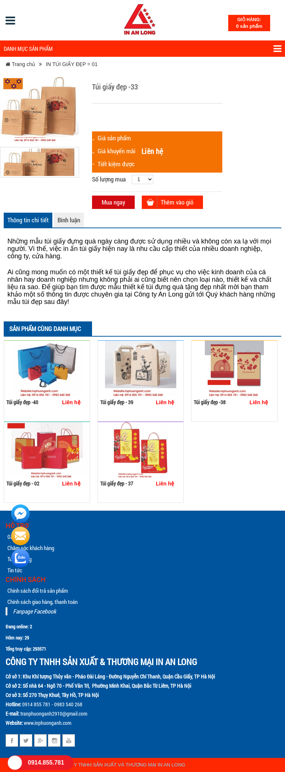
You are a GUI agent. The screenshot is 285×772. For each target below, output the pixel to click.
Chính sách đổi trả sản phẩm (37, 590)
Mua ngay (113, 202)
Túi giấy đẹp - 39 (116, 402)
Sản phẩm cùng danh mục (45, 328)
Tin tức (14, 570)
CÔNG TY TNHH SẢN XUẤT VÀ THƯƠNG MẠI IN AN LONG (120, 765)
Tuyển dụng (19, 559)
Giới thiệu (17, 536)
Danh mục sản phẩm (142, 48)
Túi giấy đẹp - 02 (22, 483)
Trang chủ (20, 64)
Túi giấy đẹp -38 (210, 402)
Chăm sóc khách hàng (30, 548)
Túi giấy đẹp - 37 (116, 483)
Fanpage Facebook (34, 611)
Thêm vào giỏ (177, 202)
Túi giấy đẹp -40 (22, 402)
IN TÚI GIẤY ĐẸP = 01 (72, 64)
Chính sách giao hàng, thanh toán (42, 601)
